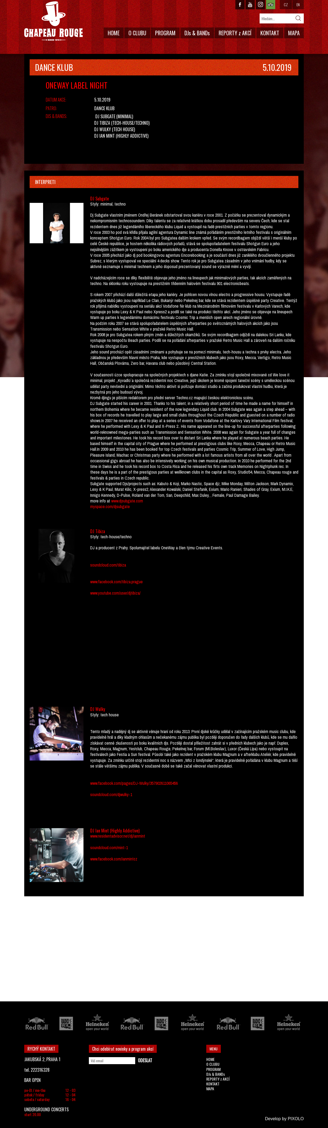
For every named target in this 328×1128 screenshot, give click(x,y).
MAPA (294, 33)
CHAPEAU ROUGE (53, 21)
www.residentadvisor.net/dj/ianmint (117, 836)
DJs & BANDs (197, 33)
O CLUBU (137, 33)
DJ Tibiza (102, 123)
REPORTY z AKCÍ (235, 33)
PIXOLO (296, 1118)
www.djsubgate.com (127, 501)
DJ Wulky (102, 129)
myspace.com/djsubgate (110, 506)
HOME (114, 33)
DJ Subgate (105, 116)
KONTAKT (269, 33)
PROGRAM (165, 33)
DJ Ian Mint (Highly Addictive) (121, 136)
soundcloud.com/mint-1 (109, 848)
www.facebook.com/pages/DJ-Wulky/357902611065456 (134, 783)
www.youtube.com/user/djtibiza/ (115, 593)
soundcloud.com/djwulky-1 (111, 794)
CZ (286, 4)
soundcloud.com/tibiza (108, 565)
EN (298, 4)
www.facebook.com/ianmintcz (113, 859)
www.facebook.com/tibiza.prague (116, 582)
